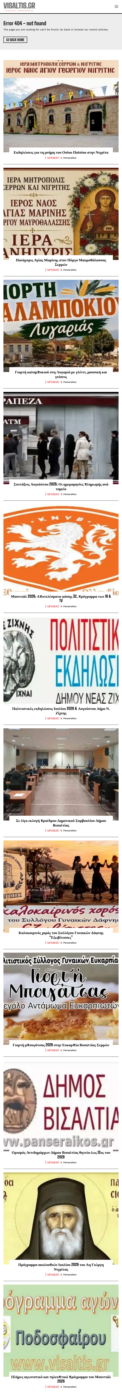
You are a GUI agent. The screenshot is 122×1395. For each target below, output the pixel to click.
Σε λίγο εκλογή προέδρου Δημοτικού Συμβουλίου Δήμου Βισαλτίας (61, 822)
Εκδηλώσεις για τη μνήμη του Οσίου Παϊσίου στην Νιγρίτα (61, 152)
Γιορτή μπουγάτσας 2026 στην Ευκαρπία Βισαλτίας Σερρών (61, 1044)
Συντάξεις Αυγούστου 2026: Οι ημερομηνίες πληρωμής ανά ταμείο (61, 486)
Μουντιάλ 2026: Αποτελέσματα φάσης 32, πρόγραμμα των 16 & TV (61, 598)
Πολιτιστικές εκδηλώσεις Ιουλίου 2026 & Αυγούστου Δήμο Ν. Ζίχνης (61, 710)
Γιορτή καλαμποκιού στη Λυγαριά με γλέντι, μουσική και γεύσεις (61, 374)
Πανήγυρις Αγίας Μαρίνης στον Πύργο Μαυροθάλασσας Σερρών (61, 262)
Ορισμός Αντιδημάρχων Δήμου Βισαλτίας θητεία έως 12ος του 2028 (61, 1154)
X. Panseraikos (68, 158)
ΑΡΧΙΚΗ (52, 157)
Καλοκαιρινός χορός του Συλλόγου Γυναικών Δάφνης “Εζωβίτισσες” (61, 934)
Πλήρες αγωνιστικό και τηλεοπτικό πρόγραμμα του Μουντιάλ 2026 (61, 1378)
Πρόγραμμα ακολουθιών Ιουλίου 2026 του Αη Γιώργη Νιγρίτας (61, 1266)
